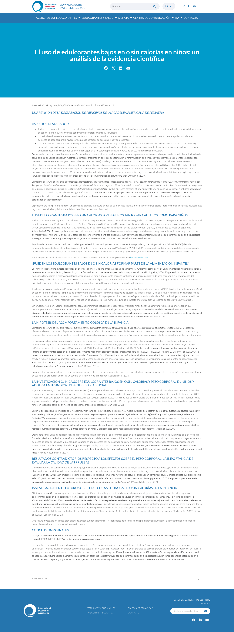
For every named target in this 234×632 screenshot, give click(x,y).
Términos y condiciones (101, 608)
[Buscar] (154, 6)
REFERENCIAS (39, 578)
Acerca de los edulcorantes (58, 17)
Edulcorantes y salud (99, 17)
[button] (106, 68)
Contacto (191, 17)
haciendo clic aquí (139, 257)
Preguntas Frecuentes (100, 612)
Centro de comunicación (153, 17)
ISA (178, 17)
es (168, 6)
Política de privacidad (140, 608)
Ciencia (125, 17)
